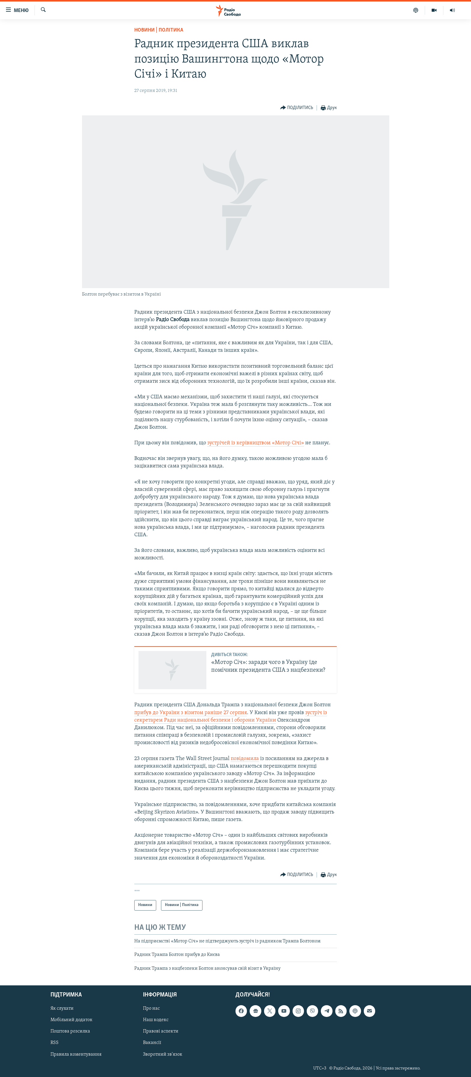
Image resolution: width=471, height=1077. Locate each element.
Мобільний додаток (71, 1020)
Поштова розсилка (70, 1031)
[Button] (296, 108)
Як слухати (62, 1008)
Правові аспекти (160, 1031)
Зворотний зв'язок (162, 1054)
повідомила (245, 759)
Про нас (151, 1008)
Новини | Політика (158, 30)
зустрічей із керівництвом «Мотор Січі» (255, 443)
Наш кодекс (156, 1020)
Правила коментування (76, 1054)
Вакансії (152, 1042)
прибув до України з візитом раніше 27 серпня (190, 713)
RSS (54, 1042)
